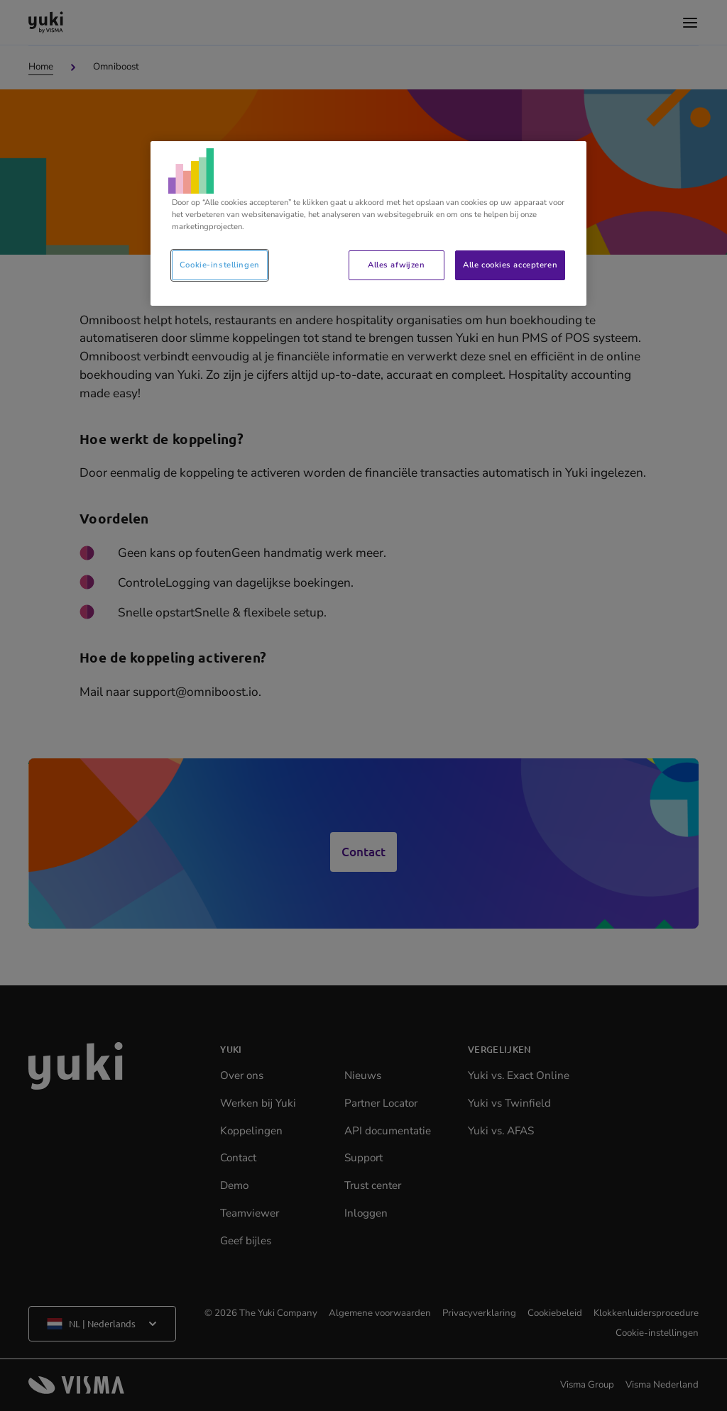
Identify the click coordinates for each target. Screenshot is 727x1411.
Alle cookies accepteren (510, 264)
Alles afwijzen (396, 264)
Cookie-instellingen (220, 264)
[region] (368, 223)
